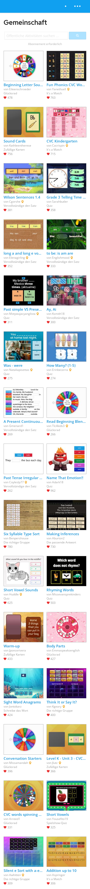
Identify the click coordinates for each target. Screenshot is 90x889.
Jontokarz (15, 706)
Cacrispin (58, 145)
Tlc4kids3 (58, 426)
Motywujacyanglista (22, 314)
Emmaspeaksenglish (66, 650)
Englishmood (60, 258)
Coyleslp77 (16, 482)
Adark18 (57, 482)
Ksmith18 (58, 314)
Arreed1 (14, 819)
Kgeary (56, 706)
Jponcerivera (17, 650)
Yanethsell (59, 89)
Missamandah (18, 763)
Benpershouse (19, 538)
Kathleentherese (20, 145)
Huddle (14, 594)
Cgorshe (14, 202)
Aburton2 (58, 538)
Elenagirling (17, 258)
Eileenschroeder (20, 89)
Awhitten (15, 875)
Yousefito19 (60, 819)
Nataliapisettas (19, 370)
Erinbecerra (60, 370)
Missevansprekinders (66, 594)
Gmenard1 (16, 426)
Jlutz (55, 763)
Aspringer (58, 875)
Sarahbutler (60, 202)
